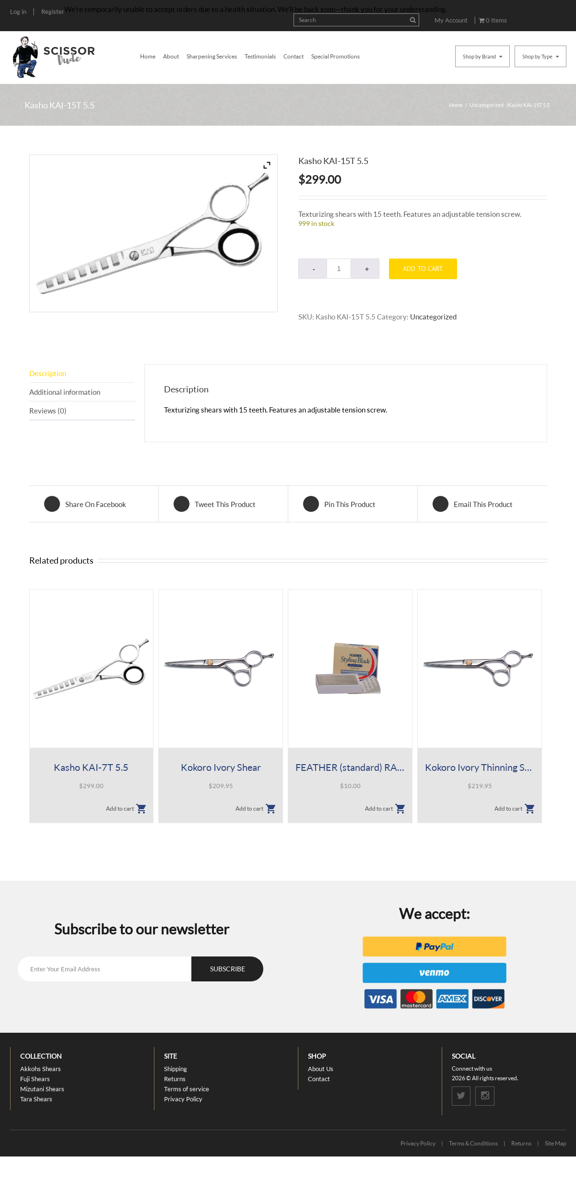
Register (52, 11)
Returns (175, 1079)
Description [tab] (47, 373)
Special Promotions (335, 56)
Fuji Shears (35, 1079)
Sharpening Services (212, 56)
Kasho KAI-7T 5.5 (91, 767)
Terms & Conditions (473, 1143)
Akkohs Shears (40, 1069)
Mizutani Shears (42, 1089)
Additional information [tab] (64, 392)
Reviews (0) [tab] (48, 410)
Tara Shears (36, 1099)
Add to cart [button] (120, 808)
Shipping (175, 1069)
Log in (18, 11)
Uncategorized (487, 105)
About (171, 56)
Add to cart (423, 268)
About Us (320, 1069)
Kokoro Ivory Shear (221, 767)
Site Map (555, 1143)
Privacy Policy (183, 1099)
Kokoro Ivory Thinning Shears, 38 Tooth (479, 767)
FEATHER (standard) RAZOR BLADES (349, 767)
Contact (293, 56)
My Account (451, 20)
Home (147, 56)
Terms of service (186, 1089)
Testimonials (260, 56)
